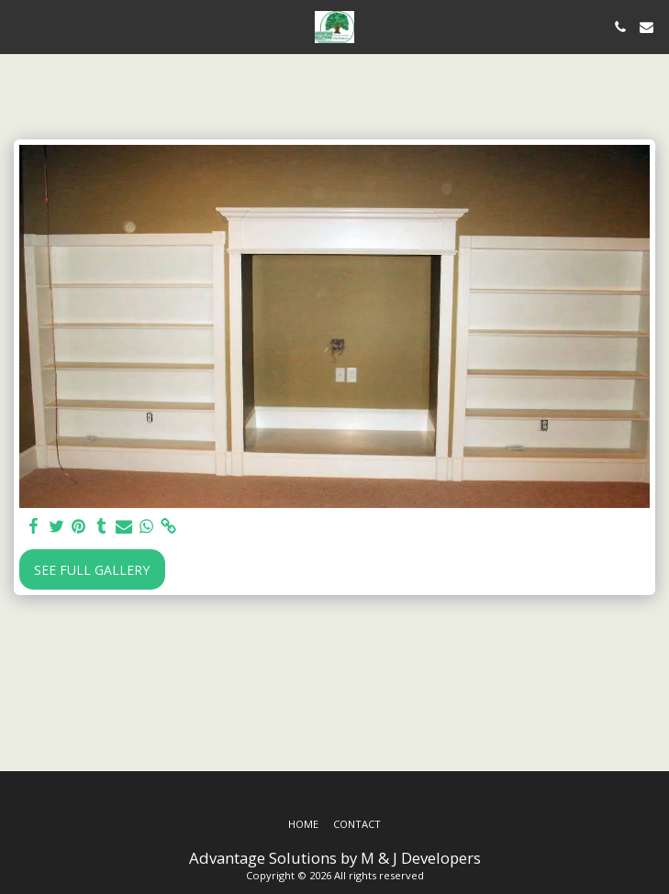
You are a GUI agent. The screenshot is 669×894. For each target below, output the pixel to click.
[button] (20, 26)
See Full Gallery (92, 570)
